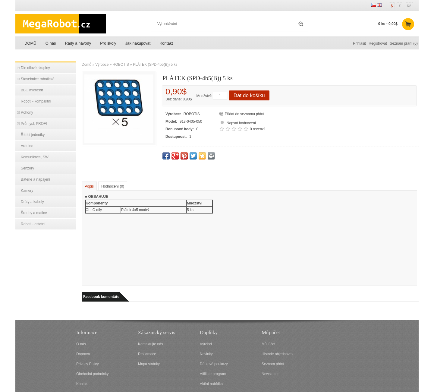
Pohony (27, 112)
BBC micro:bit (32, 90)
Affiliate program (213, 374)
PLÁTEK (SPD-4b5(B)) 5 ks (155, 64)
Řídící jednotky (33, 135)
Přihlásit (359, 43)
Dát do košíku (249, 95)
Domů (86, 64)
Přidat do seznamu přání (244, 114)
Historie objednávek (277, 354)
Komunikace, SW (35, 157)
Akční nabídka (211, 384)
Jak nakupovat (138, 43)
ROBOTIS (121, 64)
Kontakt (166, 43)
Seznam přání (273, 364)
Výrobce (101, 64)
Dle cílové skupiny (35, 68)
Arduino (27, 146)
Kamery (27, 190)
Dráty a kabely (32, 202)
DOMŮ (30, 43)
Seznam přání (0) (404, 43)
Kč (409, 6)
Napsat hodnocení (237, 122)
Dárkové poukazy (214, 364)
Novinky (206, 354)
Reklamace (147, 354)
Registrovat (378, 43)
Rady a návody (78, 43)
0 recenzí (257, 129)
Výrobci (206, 344)
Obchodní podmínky (92, 374)
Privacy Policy (87, 364)
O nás (51, 43)
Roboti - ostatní (33, 224)
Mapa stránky (149, 364)
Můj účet (268, 344)
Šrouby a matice (34, 213)
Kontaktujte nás (150, 344)
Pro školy (108, 43)
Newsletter (270, 374)
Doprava (83, 354)
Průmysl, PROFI (34, 124)
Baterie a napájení (35, 179)
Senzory (27, 168)
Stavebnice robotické (37, 79)
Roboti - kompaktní (36, 101)
